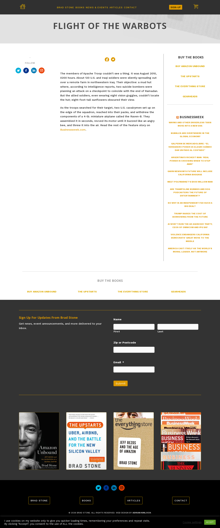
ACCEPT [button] (210, 522)
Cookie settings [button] (192, 522)
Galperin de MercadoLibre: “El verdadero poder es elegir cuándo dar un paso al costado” (190, 146)
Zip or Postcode (124, 342)
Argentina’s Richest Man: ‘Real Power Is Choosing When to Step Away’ (190, 160)
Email (118, 362)
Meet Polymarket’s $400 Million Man (190, 182)
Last (160, 331)
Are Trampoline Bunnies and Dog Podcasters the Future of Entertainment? (190, 192)
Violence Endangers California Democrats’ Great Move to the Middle (190, 237)
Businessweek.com (73, 129)
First (117, 331)
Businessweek (192, 117)
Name (117, 319)
